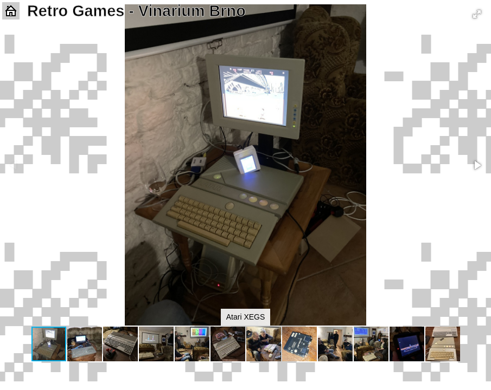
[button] (477, 14)
